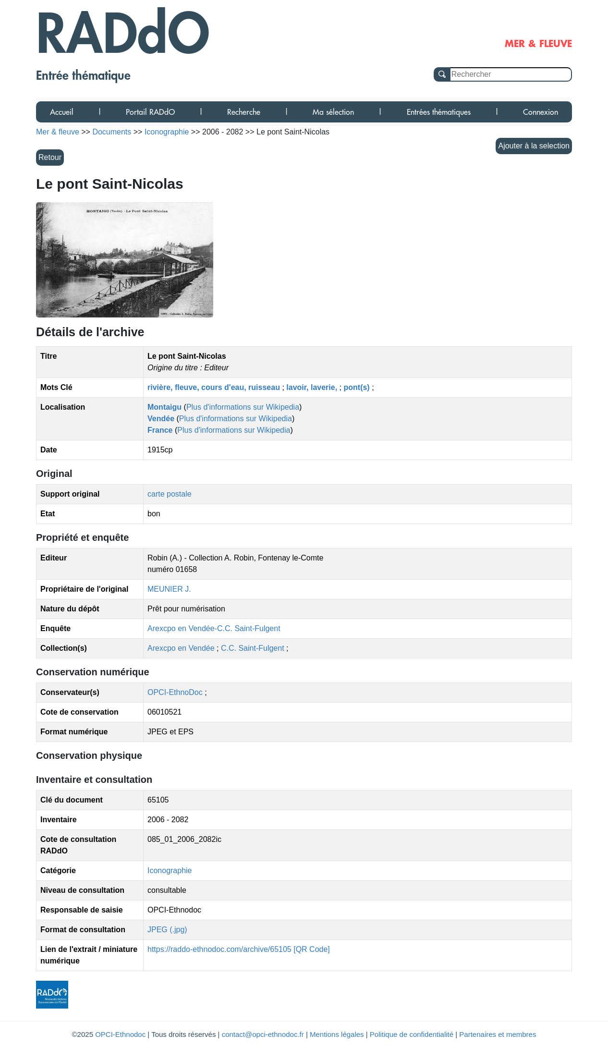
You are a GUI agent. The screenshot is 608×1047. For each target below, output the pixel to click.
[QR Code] (311, 949)
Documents (111, 132)
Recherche (243, 112)
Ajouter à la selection (534, 146)
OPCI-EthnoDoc (175, 692)
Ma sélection (333, 112)
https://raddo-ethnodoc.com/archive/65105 (219, 949)
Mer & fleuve (57, 132)
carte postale (169, 494)
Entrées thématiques (439, 112)
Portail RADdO (150, 112)
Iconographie (169, 870)
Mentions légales (337, 1034)
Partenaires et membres (497, 1034)
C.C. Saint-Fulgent (253, 648)
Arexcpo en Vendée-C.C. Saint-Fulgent (213, 628)
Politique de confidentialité (411, 1034)
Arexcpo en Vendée (182, 648)
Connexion (540, 112)
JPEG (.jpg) (167, 929)
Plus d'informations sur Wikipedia (242, 407)
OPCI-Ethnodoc (120, 1034)
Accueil (61, 112)
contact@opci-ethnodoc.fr (263, 1034)
